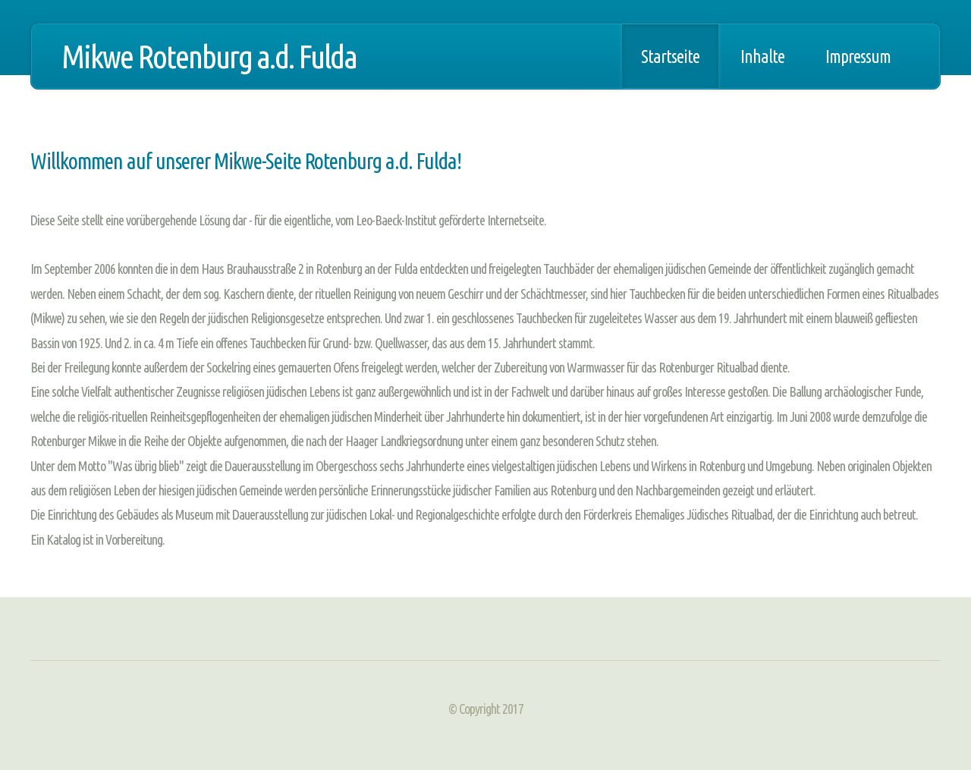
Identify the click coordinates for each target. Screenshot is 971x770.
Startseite (670, 56)
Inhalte (762, 56)
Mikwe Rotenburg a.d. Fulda (209, 56)
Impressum (858, 56)
